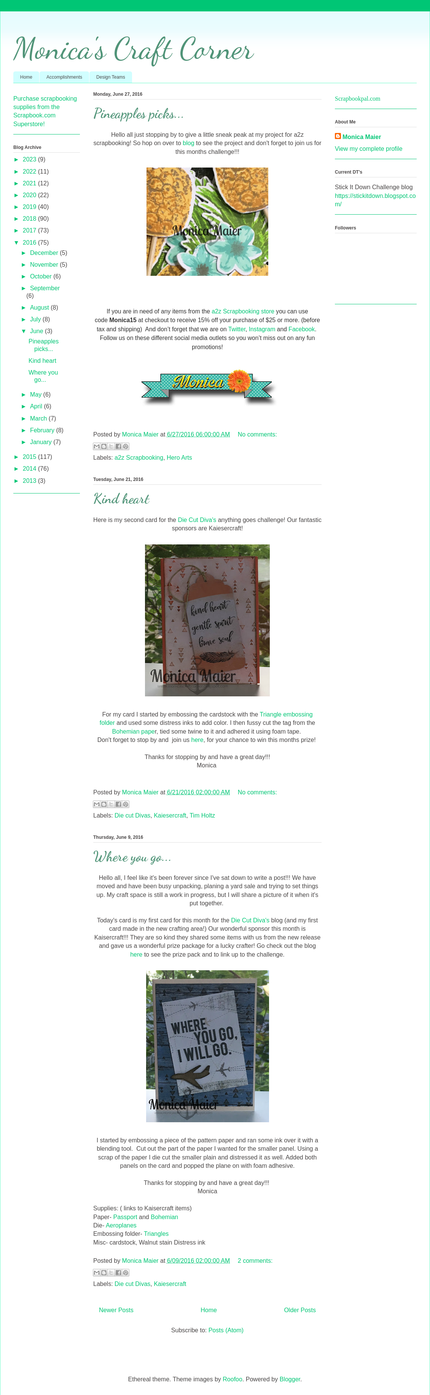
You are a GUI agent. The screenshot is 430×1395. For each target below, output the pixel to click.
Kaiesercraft (170, 815)
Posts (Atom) (226, 1330)
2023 (30, 159)
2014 (30, 468)
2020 (30, 195)
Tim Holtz (202, 815)
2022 (30, 171)
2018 (30, 218)
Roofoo (232, 1379)
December (45, 253)
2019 (30, 207)
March (39, 418)
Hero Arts (179, 457)
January (41, 442)
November (45, 264)
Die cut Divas (132, 815)
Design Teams (110, 77)
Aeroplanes (120, 1225)
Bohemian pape (133, 731)
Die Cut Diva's (197, 520)
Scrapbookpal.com (358, 98)
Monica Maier (361, 137)
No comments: (257, 434)
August (40, 307)
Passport (125, 1217)
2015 (30, 457)
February (43, 430)
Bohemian (164, 1217)
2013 (30, 481)
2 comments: (255, 1260)
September (45, 288)
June (37, 331)
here (197, 740)
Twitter (236, 329)
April (37, 406)
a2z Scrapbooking (139, 457)
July (36, 319)
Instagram (262, 329)
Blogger (290, 1379)
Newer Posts (116, 1310)
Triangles (156, 1234)
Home (26, 77)
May (36, 394)
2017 (30, 230)
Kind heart (121, 498)
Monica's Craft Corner (133, 48)
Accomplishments (64, 77)
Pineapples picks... (139, 113)
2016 (30, 242)
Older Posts (300, 1310)
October (41, 276)
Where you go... (132, 856)
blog (189, 143)
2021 (30, 183)
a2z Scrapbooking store (243, 311)
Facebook (301, 329)
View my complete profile (369, 149)
